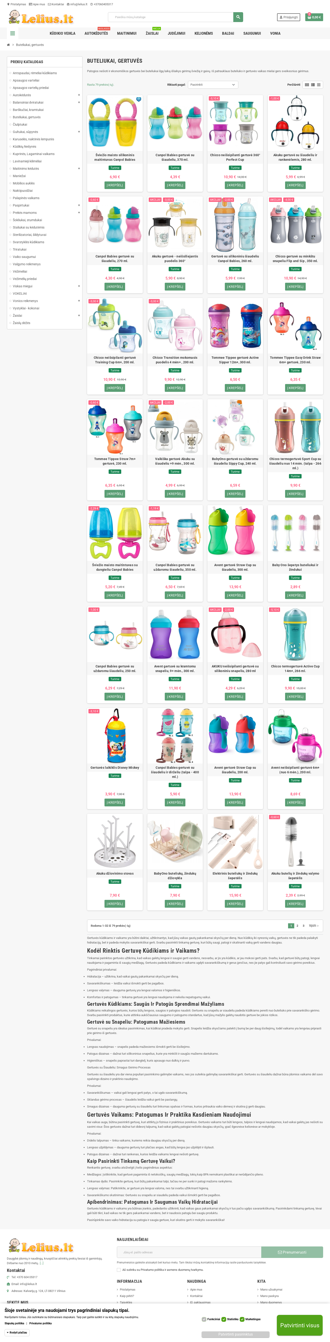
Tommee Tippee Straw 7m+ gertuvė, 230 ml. (115, 461)
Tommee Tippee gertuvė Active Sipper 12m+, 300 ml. (235, 360)
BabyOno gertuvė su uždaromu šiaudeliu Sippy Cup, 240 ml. (235, 461)
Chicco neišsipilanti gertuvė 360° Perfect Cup (235, 157)
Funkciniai (213, 1319)
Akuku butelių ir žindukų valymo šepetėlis (295, 876)
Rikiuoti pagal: (176, 84)
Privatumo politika (40, 1323)
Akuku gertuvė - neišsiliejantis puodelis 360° (175, 258)
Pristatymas (16, 4)
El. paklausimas (200, 1303)
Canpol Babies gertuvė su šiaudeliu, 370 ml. (175, 157)
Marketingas (253, 1319)
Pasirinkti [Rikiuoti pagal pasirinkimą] (196, 84)
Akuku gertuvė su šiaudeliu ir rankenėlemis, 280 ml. (295, 157)
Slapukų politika (14, 1323)
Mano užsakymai (271, 1290)
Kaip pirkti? (127, 1296)
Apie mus (37, 4)
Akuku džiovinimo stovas (115, 874)
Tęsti (314, 926)
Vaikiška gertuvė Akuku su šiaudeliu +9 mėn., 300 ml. (175, 461)
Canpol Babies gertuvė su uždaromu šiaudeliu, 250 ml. (115, 669)
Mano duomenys (271, 1303)
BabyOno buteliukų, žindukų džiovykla (175, 876)
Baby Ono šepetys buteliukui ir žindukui (295, 567)
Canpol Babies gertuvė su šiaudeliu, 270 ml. (115, 258)
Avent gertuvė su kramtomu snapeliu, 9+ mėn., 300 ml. (175, 669)
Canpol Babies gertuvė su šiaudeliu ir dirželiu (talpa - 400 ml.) (175, 772)
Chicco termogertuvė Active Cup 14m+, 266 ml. (295, 669)
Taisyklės (126, 1303)
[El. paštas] (189, 1252)
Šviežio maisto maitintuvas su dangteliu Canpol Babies (115, 567)
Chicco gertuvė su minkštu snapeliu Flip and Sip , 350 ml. (295, 258)
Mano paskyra (269, 1296)
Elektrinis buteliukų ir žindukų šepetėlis (235, 876)
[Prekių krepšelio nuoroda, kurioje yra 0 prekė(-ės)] (314, 17)
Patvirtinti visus (299, 1325)
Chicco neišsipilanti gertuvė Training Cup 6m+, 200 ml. (115, 360)
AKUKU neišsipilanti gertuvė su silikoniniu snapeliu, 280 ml (235, 669)
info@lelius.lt (77, 4)
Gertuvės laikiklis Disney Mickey (115, 768)
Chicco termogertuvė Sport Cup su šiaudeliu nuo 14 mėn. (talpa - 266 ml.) (295, 463)
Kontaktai (56, 4)
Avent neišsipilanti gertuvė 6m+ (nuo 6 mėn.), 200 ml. (295, 770)
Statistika (232, 1319)
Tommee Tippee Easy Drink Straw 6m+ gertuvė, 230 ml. (295, 360)
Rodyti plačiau (18, 1332)
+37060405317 (101, 4)
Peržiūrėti (293, 84)
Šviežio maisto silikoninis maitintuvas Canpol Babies (114, 157)
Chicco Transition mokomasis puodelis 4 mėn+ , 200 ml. (175, 360)
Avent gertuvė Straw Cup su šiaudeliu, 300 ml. (235, 567)
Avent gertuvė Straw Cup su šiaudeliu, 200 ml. (235, 770)
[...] (41, 1263)
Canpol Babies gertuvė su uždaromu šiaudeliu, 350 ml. (175, 567)
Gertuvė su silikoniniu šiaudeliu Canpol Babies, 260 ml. (235, 258)
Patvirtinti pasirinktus (235, 1334)
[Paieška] (175, 17)
